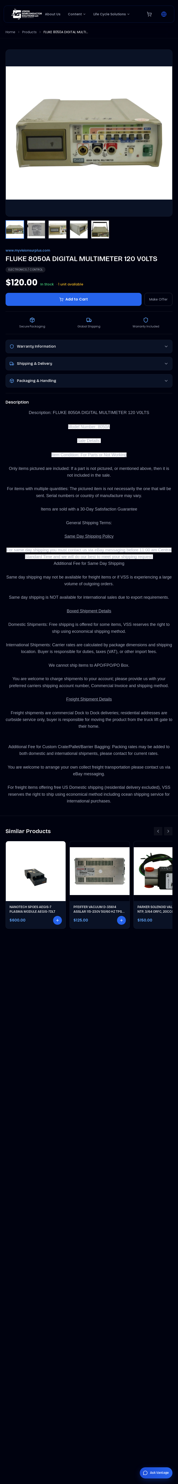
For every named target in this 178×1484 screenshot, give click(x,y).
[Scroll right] (168, 831)
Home (10, 32)
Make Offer (158, 299)
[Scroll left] (158, 831)
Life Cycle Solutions (111, 14)
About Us (52, 14)
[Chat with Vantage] (156, 1472)
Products (29, 32)
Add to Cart (73, 299)
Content (77, 14)
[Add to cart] (57, 920)
